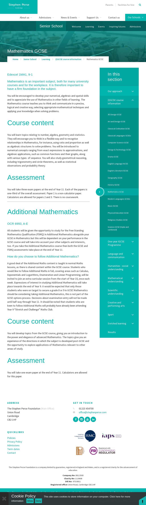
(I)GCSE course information (68, 59)
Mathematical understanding (115, 279)
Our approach (115, 91)
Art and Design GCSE (116, 121)
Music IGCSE (113, 206)
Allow (30, 500)
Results (112, 332)
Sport (111, 314)
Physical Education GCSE (118, 213)
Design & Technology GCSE (119, 149)
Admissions (13, 445)
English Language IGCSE (118, 163)
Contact (11, 452)
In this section (115, 77)
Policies (11, 438)
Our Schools (135, 17)
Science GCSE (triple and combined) (118, 228)
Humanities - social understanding (118, 267)
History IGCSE (113, 184)
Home (15, 59)
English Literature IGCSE (118, 170)
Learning (46, 59)
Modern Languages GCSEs (119, 199)
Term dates (13, 449)
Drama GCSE (113, 156)
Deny (38, 500)
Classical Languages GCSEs (119, 135)
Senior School (51, 26)
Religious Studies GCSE (118, 220)
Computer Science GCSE (118, 142)
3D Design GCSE (114, 114)
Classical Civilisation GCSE (119, 128)
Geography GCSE (115, 178)
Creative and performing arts (116, 304)
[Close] (4, 498)
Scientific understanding (115, 292)
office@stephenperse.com (90, 412)
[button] (142, 500)
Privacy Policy (14, 441)
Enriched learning (117, 323)
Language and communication (116, 255)
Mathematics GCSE (95, 59)
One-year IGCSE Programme (116, 243)
